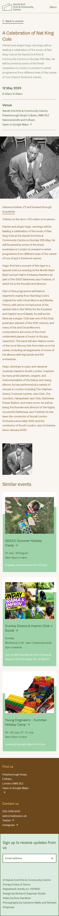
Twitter (6, 820)
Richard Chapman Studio (30, 893)
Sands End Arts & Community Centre (18, 7)
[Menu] (53, 7)
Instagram (8, 825)
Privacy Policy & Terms (16, 884)
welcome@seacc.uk (14, 816)
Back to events (14, 21)
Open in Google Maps (15, 124)
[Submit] (52, 858)
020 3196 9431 (11, 811)
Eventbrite (8, 211)
